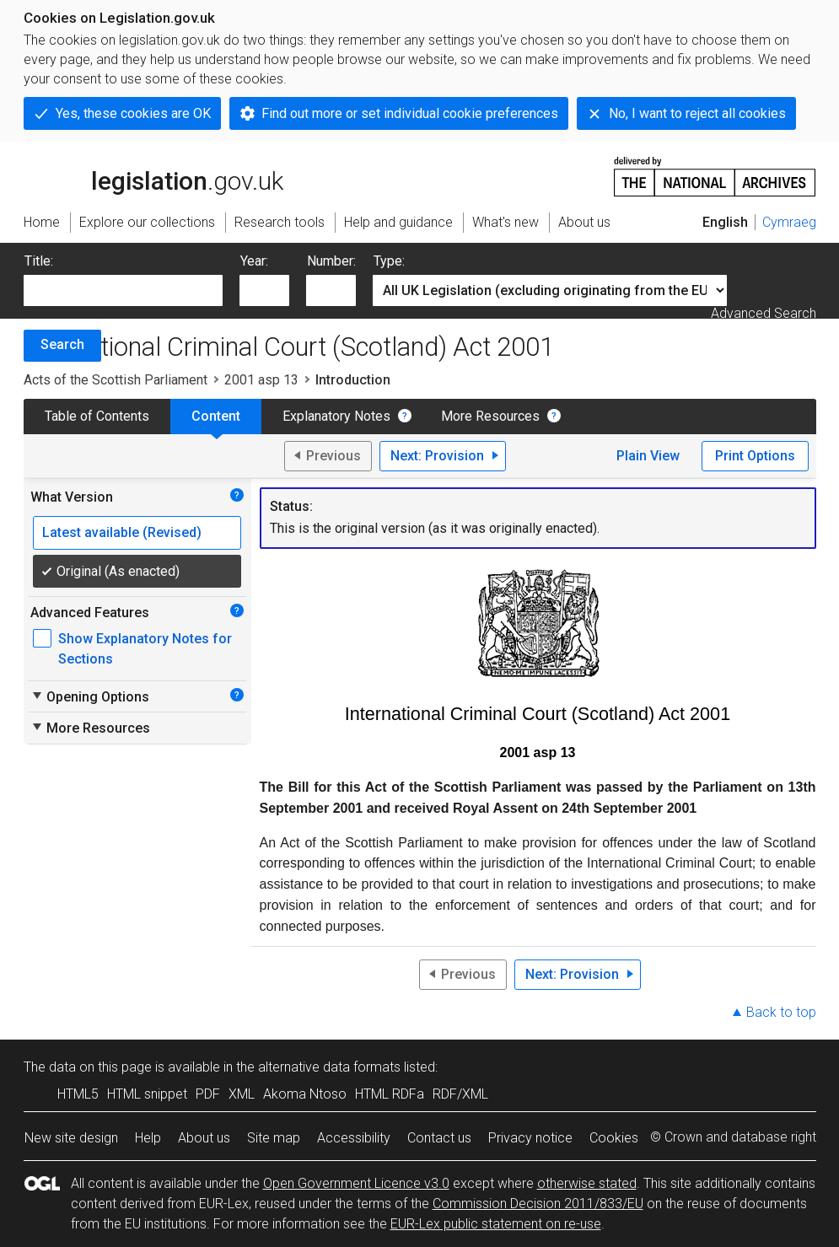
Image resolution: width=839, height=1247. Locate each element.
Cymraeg (789, 222)
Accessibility (353, 1138)
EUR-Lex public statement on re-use (495, 1224)
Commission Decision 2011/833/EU (538, 1204)
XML (242, 1094)
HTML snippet (147, 1094)
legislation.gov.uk (153, 175)
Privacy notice (530, 1138)
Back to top (781, 1012)
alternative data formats (329, 1067)
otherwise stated (587, 1183)
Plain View (648, 456)
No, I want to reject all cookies (697, 113)
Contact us (439, 1138)
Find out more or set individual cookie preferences (409, 113)
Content (215, 416)
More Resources (490, 416)
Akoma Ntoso (305, 1094)
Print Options (755, 456)
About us (204, 1138)
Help (148, 1138)
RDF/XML (460, 1094)
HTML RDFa (389, 1094)
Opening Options (89, 696)
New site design (71, 1138)
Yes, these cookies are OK (133, 113)
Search (62, 344)
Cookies (613, 1138)
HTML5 (78, 1094)
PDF (208, 1094)
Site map (273, 1138)
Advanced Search (763, 313)
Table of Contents (97, 416)
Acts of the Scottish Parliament (115, 380)
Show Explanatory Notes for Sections (145, 649)
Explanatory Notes (336, 416)
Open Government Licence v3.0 (356, 1183)
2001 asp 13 (261, 380)
